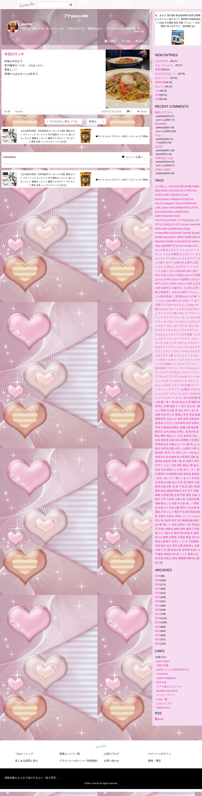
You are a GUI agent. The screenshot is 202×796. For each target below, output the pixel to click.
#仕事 (7, 111)
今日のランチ (14, 54)
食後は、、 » (96, 121)
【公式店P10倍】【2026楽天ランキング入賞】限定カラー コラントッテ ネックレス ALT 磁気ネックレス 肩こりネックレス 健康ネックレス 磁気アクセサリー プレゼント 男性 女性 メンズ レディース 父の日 (47, 136)
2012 (158, 635)
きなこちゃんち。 (165, 65)
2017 (158, 613)
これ (157, 90)
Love (126, 41)
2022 (158, 592)
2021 (158, 597)
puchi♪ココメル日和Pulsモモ (172, 669)
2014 (158, 626)
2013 (158, 630)
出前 (157, 94)
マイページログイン (159, 753)
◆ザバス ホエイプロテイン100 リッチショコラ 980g (122, 136)
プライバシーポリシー (72, 760)
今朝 (157, 99)
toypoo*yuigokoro (166, 677)
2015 (158, 622)
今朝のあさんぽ (164, 157)
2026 (158, 575)
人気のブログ (111, 753)
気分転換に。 (162, 123)
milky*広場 (162, 665)
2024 (158, 584)
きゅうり (160, 86)
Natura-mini (163, 707)
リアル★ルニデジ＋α (168, 686)
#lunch (18, 111)
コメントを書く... (133, 157)
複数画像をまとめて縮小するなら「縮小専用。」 (33, 777)
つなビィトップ (24, 753)
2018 (158, 609)
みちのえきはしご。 (166, 73)
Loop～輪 (161, 699)
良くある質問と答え (26, 760)
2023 (158, 588)
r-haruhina (162, 673)
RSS (159, 719)
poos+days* (163, 661)
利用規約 (92, 760)
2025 (158, 580)
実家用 (159, 69)
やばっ (159, 135)
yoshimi (27, 24)
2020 (158, 601)
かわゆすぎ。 (162, 60)
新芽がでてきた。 (165, 112)
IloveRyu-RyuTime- (167, 690)
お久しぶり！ (162, 77)
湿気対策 (160, 82)
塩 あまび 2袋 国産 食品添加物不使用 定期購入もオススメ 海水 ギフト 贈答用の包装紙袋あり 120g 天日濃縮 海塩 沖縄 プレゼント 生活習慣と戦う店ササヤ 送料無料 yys (178, 20)
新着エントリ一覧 (69, 753)
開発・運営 (154, 760)
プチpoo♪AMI (75, 16)
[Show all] (138, 31)
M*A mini (161, 682)
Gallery (110, 41)
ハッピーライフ (165, 695)
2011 (158, 639)
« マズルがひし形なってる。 (63, 121)
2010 (158, 643)
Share (140, 41)
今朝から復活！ (164, 169)
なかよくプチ (164, 703)
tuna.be (101, 746)
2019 (158, 605)
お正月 (159, 146)
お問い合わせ (111, 760)
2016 (158, 618)
